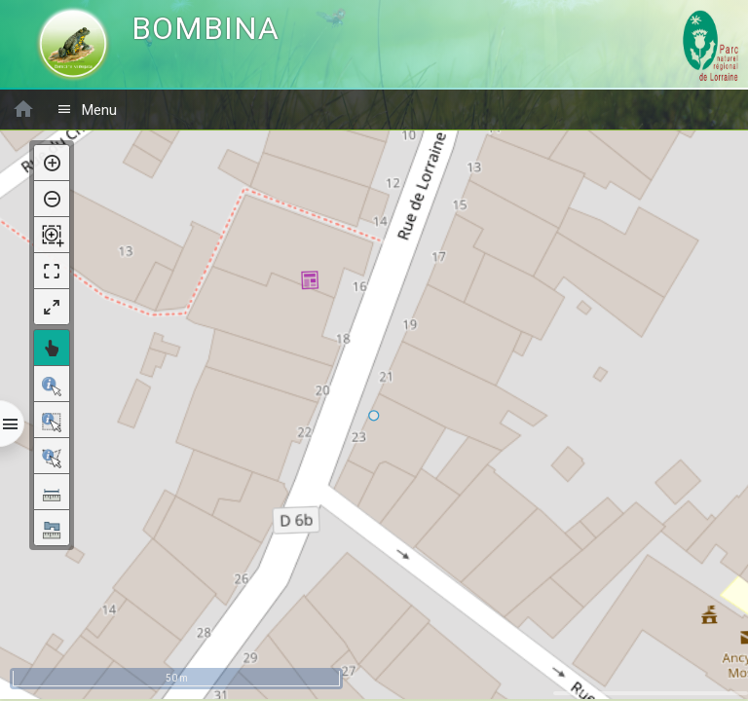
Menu (86, 109)
